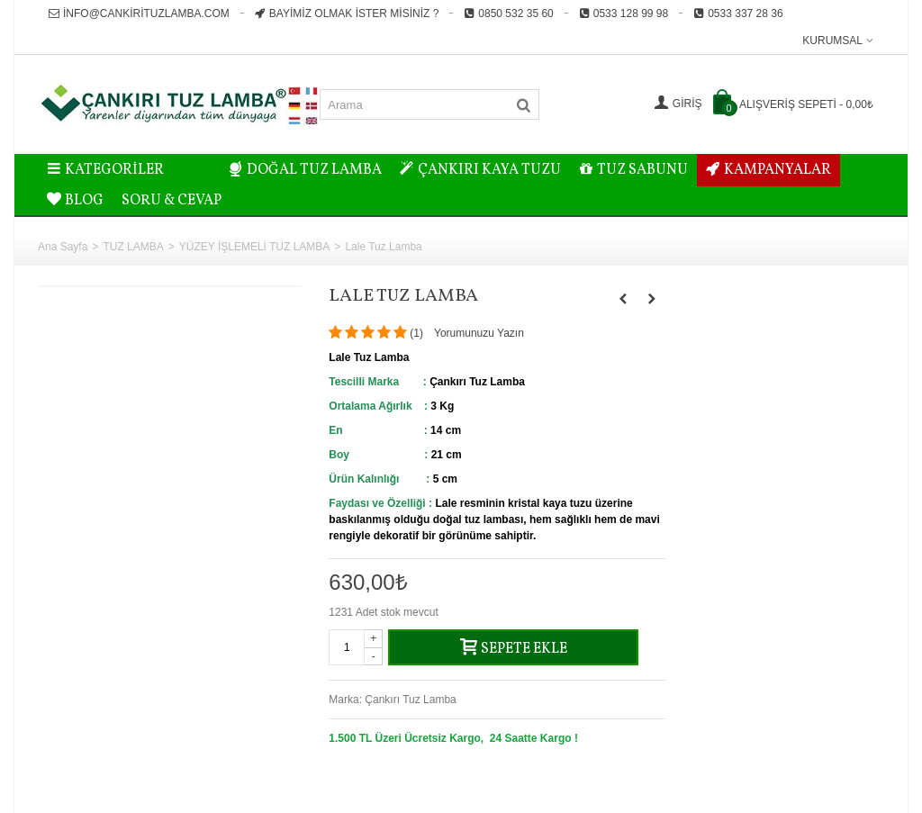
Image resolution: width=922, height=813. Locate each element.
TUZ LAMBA (133, 246)
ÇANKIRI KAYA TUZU (480, 170)
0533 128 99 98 (623, 13)
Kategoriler (105, 170)
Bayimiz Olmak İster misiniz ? (346, 13)
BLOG (75, 201)
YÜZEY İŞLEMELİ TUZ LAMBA (254, 246)
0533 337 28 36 (737, 13)
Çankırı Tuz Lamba (410, 699)
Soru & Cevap (171, 201)
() (416, 333)
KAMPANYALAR (768, 170)
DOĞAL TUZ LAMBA (305, 170)
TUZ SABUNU (633, 170)
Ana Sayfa (62, 246)
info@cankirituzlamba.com (139, 13)
